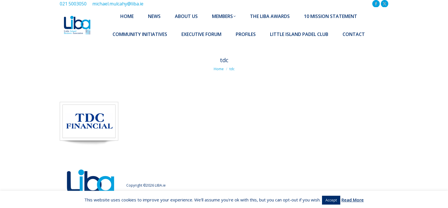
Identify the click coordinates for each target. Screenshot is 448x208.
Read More (352, 200)
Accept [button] (331, 200)
